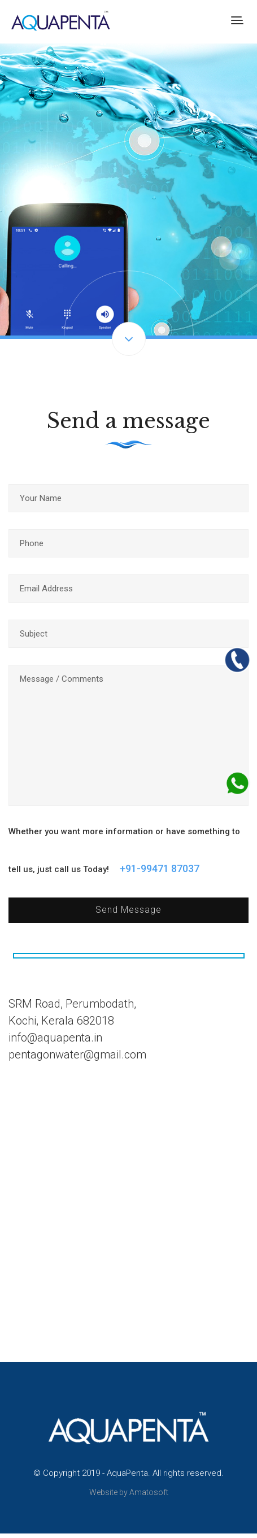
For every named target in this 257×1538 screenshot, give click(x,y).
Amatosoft (148, 1492)
